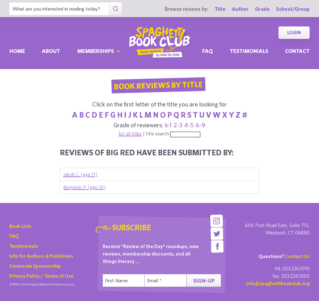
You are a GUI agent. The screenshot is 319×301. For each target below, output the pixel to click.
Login (294, 32)
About (51, 51)
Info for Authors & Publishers (41, 256)
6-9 (200, 125)
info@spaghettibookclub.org (278, 283)
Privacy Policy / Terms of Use (41, 276)
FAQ (14, 236)
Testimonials (249, 51)
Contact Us (297, 256)
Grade (262, 9)
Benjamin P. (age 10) (84, 187)
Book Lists (20, 226)
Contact (297, 51)
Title (220, 9)
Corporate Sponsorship (35, 266)
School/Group (293, 9)
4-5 (189, 125)
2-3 (178, 125)
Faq (207, 51)
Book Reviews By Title (158, 85)
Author (240, 9)
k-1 (168, 125)
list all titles (130, 133)
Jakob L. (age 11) (80, 174)
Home (17, 51)
